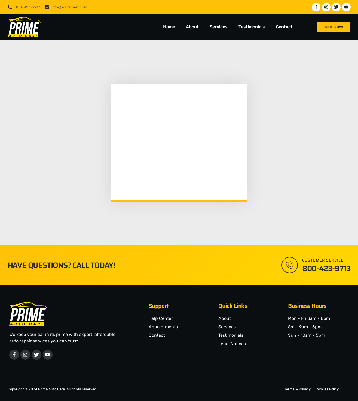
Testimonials (251, 26)
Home (169, 26)
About (192, 26)
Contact (284, 26)
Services (219, 26)
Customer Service (322, 260)
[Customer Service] (289, 265)
